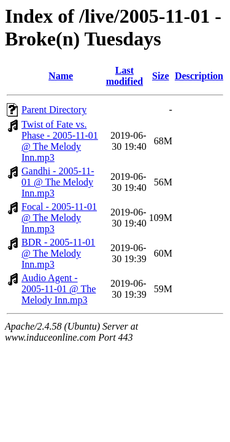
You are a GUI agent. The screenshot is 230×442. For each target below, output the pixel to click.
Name (60, 76)
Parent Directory (53, 109)
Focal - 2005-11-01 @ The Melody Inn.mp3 (59, 217)
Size (160, 76)
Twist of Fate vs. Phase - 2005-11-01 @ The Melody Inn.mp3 (59, 141)
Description (199, 76)
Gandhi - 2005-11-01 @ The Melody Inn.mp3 (57, 182)
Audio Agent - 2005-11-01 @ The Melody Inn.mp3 (58, 289)
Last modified (124, 76)
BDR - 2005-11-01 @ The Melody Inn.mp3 (58, 253)
